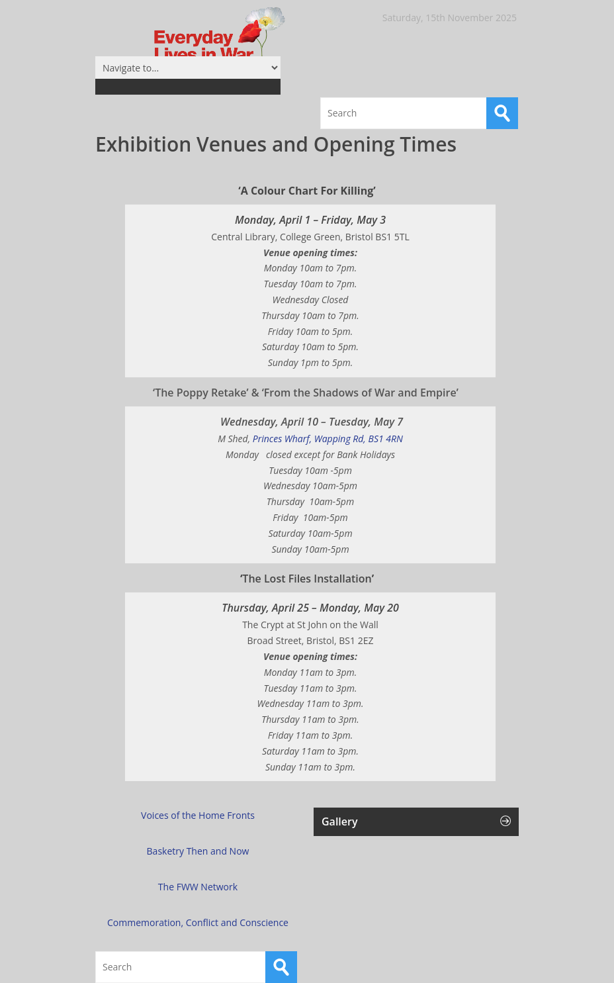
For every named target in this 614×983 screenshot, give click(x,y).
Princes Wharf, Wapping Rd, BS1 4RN (310, 438)
